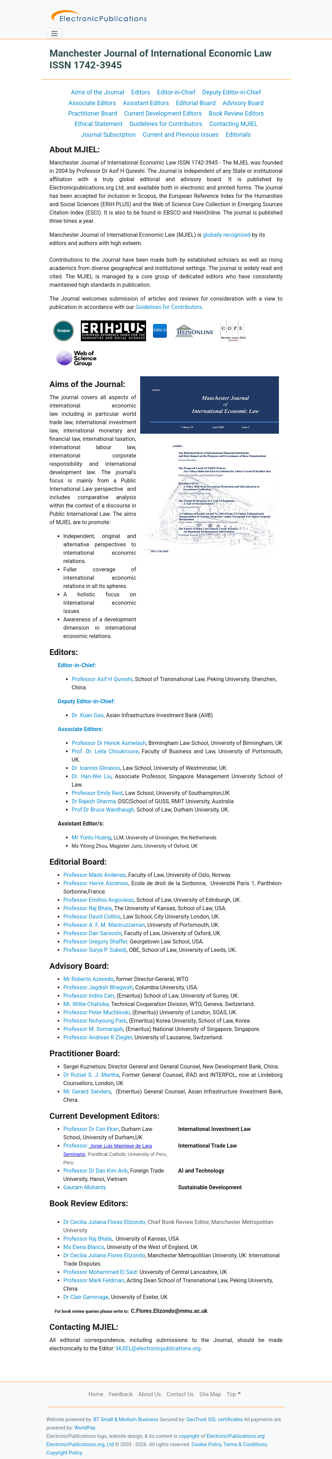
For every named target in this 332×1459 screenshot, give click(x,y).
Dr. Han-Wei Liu (91, 776)
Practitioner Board (92, 113)
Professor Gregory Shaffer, (95, 941)
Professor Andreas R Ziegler (97, 1037)
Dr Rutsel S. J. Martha (91, 1075)
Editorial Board (195, 103)
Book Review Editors (236, 113)
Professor (76, 1145)
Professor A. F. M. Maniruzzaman (104, 925)
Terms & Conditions (245, 1445)
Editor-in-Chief (176, 92)
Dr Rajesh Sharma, (94, 801)
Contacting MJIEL (233, 123)
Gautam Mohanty (84, 1187)
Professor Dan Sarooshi (92, 933)
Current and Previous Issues (181, 134)
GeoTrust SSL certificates (214, 1420)
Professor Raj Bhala (87, 908)
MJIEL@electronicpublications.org (158, 1348)
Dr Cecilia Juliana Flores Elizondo (104, 1222)
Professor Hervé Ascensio (96, 883)
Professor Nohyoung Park (95, 1020)
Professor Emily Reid (97, 793)
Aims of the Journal (97, 92)
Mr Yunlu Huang (91, 837)
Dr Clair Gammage (86, 1297)
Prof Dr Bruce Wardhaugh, (103, 809)
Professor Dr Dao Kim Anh (95, 1170)
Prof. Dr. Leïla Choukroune (105, 751)
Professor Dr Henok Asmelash (109, 743)
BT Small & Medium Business (125, 1420)
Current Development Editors (163, 113)
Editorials (238, 134)
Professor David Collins (92, 916)
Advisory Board (242, 103)
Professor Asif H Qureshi (102, 679)
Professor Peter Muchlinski (96, 1012)
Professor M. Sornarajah (93, 1029)
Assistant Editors (146, 103)
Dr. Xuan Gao (88, 715)
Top (234, 1394)
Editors (140, 92)
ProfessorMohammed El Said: (100, 1272)
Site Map (210, 1394)
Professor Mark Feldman (93, 1280)
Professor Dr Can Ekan (91, 1129)
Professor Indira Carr (88, 995)
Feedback (121, 1394)
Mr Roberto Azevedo (88, 979)
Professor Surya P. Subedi (95, 950)
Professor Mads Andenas (94, 875)
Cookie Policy (206, 1445)
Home (95, 1394)
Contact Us (180, 1394)
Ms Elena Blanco (83, 1247)
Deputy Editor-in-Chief (231, 92)
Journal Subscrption (108, 134)
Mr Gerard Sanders (87, 1091)
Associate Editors (92, 103)
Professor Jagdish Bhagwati (98, 987)
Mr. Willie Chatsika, (86, 1004)
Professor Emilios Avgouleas (98, 900)
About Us (149, 1394)
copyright (189, 1436)
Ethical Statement (98, 123)
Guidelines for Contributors (165, 123)
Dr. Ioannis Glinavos (96, 768)
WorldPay (84, 1428)
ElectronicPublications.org (235, 1436)
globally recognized (226, 235)
